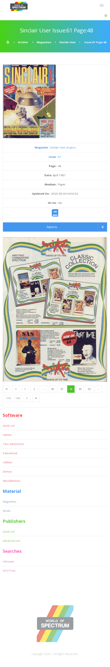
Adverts (52, 227)
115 (8, 398)
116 (17, 398)
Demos (7, 471)
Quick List (9, 425)
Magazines (44, 42)
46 (52, 389)
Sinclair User (67, 42)
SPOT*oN (9, 570)
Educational (10, 453)
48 (70, 389)
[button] (105, 15)
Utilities (7, 462)
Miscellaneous (11, 480)
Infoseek (8, 561)
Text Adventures (13, 444)
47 (61, 389)
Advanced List (11, 540)
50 (89, 389)
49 (80, 389)
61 (55, 157)
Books (7, 510)
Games (7, 435)
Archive (23, 42)
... (43, 389)
